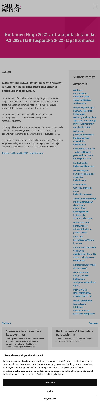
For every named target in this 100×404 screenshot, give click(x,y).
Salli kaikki (50, 382)
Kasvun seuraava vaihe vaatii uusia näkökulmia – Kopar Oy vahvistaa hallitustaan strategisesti (84, 254)
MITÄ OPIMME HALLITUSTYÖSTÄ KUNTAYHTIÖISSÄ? (82, 293)
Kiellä (50, 391)
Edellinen (6, 323)
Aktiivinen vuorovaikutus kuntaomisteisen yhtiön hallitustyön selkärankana (82, 97)
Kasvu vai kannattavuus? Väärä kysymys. (83, 240)
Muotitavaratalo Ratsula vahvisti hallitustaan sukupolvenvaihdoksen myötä (84, 279)
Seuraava (93, 323)
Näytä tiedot (50, 398)
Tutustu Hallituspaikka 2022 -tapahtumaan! (22, 153)
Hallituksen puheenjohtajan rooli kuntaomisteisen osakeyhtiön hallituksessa (83, 138)
